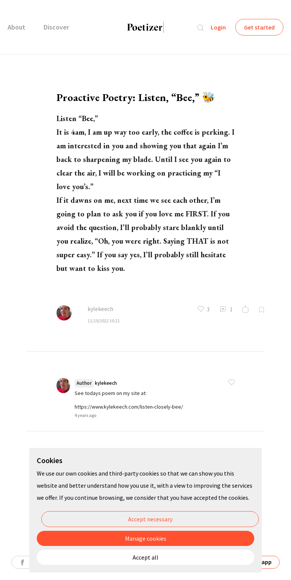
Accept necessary (150, 519)
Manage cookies (145, 538)
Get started (259, 27)
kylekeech (100, 309)
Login (218, 27)
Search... (200, 27)
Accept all (145, 557)
